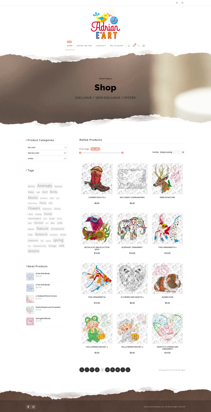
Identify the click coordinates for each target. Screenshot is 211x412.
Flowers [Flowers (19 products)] (34, 208)
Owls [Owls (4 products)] (30, 234)
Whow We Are (84, 46)
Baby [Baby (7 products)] (31, 192)
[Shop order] (172, 152)
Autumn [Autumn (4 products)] (58, 186)
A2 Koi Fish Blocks (38, 273)
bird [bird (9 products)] (44, 192)
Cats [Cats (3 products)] (52, 198)
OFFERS (30, 159)
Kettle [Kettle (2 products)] (59, 219)
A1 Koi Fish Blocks (38, 285)
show (143, 46)
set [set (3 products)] (42, 240)
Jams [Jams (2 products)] (45, 219)
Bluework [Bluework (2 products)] (43, 198)
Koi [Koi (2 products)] (47, 223)
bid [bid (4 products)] (38, 192)
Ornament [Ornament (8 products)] (57, 228)
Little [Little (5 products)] (59, 223)
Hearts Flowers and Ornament (43, 307)
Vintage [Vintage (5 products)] (52, 245)
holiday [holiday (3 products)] (38, 214)
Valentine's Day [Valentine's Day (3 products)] (39, 246)
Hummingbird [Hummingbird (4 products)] (34, 218)
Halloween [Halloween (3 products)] (47, 209)
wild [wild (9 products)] (61, 246)
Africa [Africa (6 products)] (31, 186)
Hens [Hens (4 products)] (30, 214)
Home (102, 79)
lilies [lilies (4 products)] (53, 223)
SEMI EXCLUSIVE (33, 153)
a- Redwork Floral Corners (41, 296)
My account (117, 46)
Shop (70, 46)
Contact (101, 46)
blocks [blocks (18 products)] (33, 197)
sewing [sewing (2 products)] (48, 241)
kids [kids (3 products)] (30, 223)
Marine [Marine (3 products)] (31, 229)
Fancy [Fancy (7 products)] (42, 203)
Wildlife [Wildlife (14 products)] (33, 251)
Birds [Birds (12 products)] (53, 192)
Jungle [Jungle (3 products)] (52, 218)
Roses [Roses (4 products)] (63, 234)
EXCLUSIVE (31, 147)
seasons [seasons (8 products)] (33, 240)
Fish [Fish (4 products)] (50, 203)
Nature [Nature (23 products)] (42, 228)
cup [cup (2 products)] (57, 198)
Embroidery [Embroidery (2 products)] (32, 203)
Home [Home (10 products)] (48, 214)
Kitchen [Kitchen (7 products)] (38, 223)
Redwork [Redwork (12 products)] (41, 234)
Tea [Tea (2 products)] (29, 246)
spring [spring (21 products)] (58, 240)
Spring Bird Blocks (38, 318)
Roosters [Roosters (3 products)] (54, 235)
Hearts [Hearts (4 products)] (57, 208)
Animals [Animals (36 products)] (44, 185)
